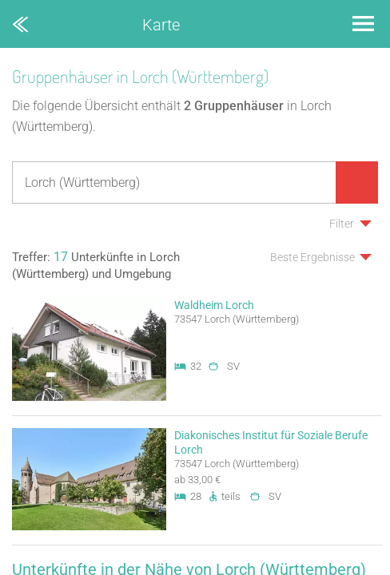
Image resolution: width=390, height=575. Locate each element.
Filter (341, 223)
